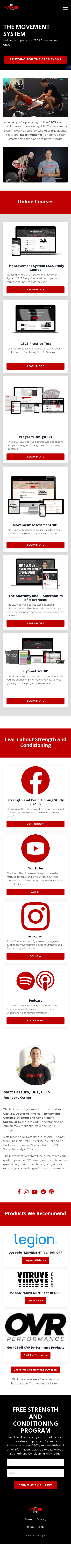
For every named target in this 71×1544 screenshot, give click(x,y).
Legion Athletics (35, 1260)
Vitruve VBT (35, 1300)
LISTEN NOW (35, 1004)
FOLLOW (35, 940)
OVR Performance (35, 1355)
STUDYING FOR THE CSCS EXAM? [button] (36, 59)
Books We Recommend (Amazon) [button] (36, 1369)
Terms (29, 1519)
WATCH (35, 876)
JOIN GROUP (35, 808)
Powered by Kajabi (35, 1535)
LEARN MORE (35, 273)
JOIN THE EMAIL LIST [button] (35, 1485)
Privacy (41, 1519)
